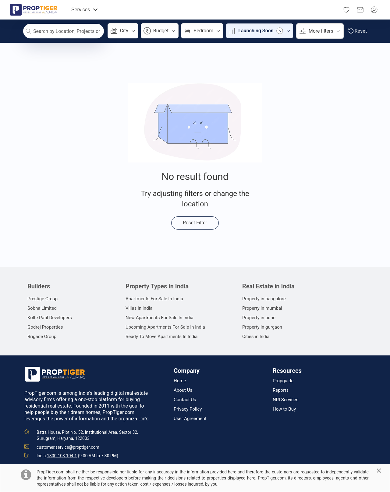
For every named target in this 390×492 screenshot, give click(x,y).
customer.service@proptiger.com (68, 447)
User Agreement (190, 418)
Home (180, 381)
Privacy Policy (188, 409)
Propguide (283, 381)
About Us (183, 390)
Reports (281, 390)
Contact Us (185, 400)
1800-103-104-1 (62, 455)
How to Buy (284, 409)
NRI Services (285, 400)
